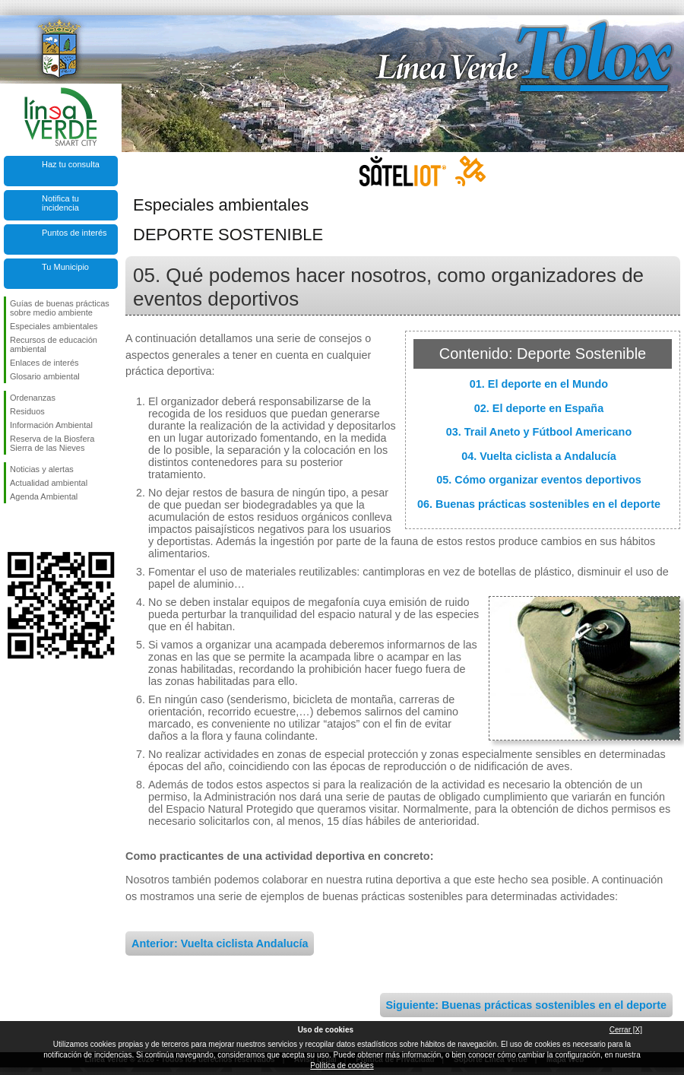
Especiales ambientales (54, 326)
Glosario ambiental (45, 376)
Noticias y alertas (42, 469)
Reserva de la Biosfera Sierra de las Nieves (52, 443)
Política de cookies (341, 1065)
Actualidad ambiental (48, 482)
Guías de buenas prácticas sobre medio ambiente (59, 308)
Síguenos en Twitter (38, 527)
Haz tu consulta (71, 164)
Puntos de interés (74, 232)
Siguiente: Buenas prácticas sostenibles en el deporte (526, 1005)
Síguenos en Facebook (13, 527)
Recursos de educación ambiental (53, 344)
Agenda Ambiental (44, 496)
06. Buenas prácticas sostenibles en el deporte (538, 504)
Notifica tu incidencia (60, 203)
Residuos (27, 411)
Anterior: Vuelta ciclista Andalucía (219, 943)
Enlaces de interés (44, 362)
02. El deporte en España (538, 408)
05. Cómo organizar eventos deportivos (538, 480)
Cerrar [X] (626, 1030)
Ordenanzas (32, 397)
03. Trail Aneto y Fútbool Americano (539, 432)
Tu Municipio (65, 266)
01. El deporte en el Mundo (539, 384)
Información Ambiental (51, 425)
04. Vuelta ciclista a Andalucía (538, 456)
